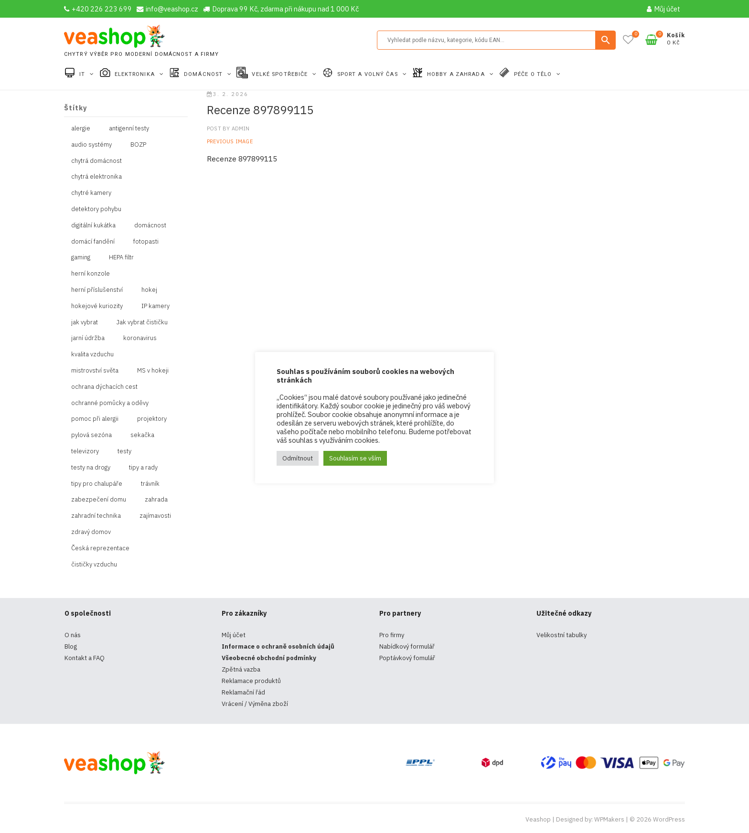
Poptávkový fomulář (407, 658)
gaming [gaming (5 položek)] (80, 257)
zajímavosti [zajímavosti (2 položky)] (155, 516)
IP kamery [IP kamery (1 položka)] (155, 306)
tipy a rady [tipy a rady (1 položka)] (143, 467)
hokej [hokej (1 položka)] (149, 290)
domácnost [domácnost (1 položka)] (150, 225)
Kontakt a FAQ (84, 658)
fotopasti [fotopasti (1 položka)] (146, 241)
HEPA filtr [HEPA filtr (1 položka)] (121, 257)
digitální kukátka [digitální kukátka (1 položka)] (93, 225)
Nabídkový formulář (407, 646)
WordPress (669, 819)
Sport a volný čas (368, 74)
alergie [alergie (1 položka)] (80, 128)
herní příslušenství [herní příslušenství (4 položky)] (97, 290)
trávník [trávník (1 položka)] (150, 484)
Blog (70, 646)
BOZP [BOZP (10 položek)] (138, 144)
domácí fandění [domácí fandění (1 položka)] (93, 241)
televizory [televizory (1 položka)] (85, 451)
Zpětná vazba (241, 669)
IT (83, 74)
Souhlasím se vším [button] (355, 458)
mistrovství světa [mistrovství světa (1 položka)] (94, 370)
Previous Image (230, 141)
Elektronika (136, 74)
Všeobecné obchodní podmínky (269, 658)
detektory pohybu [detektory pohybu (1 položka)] (96, 209)
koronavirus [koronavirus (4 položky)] (140, 338)
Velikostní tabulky (561, 635)
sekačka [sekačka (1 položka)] (142, 435)
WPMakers (609, 819)
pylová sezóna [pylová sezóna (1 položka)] (91, 435)
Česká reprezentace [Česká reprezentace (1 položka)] (100, 548)
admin (239, 128)
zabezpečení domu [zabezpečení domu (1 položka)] (98, 499)
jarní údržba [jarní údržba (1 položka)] (88, 338)
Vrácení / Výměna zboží (255, 704)
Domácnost (204, 74)
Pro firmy (391, 635)
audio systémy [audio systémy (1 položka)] (91, 144)
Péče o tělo (534, 74)
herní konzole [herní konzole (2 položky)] (90, 273)
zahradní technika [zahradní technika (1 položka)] (96, 516)
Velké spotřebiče (281, 74)
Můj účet (663, 8)
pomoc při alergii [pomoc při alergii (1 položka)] (94, 419)
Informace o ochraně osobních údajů (278, 646)
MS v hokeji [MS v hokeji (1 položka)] (153, 370)
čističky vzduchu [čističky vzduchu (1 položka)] (94, 564)
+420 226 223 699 (98, 8)
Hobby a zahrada (457, 74)
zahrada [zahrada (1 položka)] (156, 499)
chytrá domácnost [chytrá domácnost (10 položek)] (96, 161)
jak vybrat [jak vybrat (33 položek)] (84, 322)
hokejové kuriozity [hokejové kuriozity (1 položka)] (97, 306)
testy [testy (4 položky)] (124, 451)
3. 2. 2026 (227, 94)
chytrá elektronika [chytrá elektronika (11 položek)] (96, 176)
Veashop (538, 819)
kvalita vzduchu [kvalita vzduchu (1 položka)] (92, 354)
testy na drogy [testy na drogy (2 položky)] (90, 467)
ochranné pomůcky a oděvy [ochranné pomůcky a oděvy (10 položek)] (110, 403)
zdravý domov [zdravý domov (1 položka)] (91, 532)
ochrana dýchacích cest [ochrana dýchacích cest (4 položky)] (104, 387)
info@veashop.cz (167, 8)
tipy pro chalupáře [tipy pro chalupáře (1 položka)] (96, 484)
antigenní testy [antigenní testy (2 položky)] (129, 128)
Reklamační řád (243, 692)
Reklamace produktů (251, 681)
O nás (72, 635)
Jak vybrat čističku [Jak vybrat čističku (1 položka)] (142, 322)
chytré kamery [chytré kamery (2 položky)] (91, 193)
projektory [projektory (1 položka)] (152, 419)
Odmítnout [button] (297, 458)
